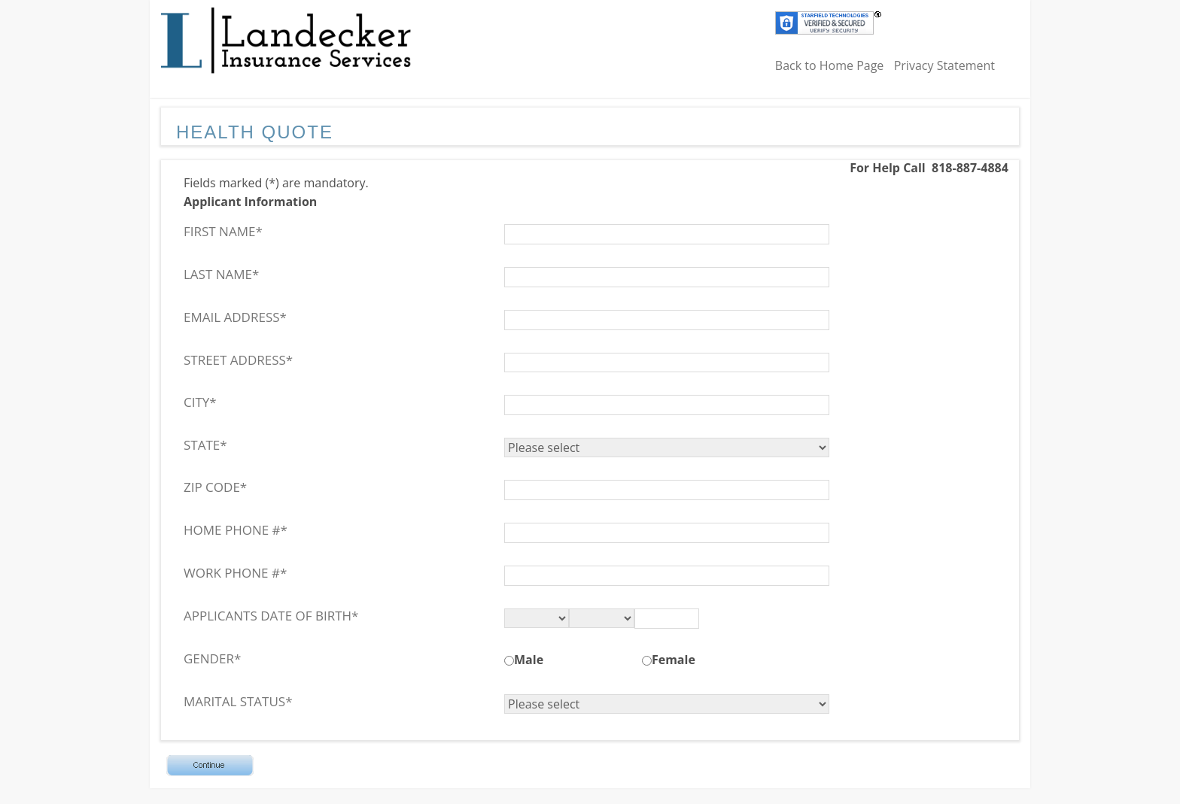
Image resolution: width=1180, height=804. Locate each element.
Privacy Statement (944, 65)
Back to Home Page (829, 65)
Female (673, 659)
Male (528, 659)
